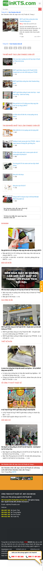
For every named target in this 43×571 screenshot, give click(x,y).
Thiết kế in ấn (6, 341)
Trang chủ (4, 12)
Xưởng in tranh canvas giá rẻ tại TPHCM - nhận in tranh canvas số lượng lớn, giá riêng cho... (26, 142)
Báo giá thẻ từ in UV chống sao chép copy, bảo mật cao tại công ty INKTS (25, 104)
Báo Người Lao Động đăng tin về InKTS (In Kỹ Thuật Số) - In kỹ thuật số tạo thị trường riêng (20, 448)
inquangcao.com (6, 549)
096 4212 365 (5, 516)
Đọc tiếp (37, 36)
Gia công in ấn (7, 300)
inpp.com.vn (5, 555)
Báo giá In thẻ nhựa (18, 174)
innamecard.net (6, 553)
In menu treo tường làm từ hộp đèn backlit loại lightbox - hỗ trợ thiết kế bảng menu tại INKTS (20, 369)
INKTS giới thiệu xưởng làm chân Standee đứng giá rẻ (29, 20)
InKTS (14, 472)
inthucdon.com (6, 551)
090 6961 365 (5, 514)
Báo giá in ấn (6, 262)
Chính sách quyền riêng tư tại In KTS (15, 416)
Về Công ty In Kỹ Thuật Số (11, 383)
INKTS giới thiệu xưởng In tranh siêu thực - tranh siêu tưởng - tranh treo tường (26, 93)
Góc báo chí (6, 420)
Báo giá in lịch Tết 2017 (19, 186)
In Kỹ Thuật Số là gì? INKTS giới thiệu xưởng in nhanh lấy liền (18, 410)
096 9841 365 (5, 512)
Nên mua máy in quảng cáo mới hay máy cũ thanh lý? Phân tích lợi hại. (20, 290)
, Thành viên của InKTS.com (28, 23)
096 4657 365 (5, 510)
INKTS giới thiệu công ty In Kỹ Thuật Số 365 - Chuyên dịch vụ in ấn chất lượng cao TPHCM (25, 71)
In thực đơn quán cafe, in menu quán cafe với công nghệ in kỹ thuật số (25, 153)
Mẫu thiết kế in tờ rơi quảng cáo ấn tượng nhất (25, 130)
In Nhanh (4, 223)
